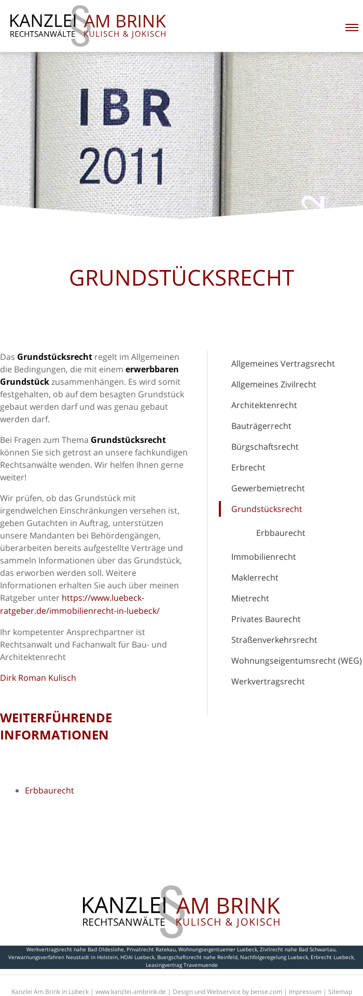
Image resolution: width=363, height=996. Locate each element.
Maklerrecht (254, 577)
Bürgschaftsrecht (265, 446)
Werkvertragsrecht (268, 681)
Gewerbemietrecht (268, 488)
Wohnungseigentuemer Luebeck (217, 949)
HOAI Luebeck (137, 957)
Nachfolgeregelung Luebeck (274, 957)
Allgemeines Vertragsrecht (283, 363)
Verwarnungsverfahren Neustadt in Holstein (63, 957)
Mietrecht (250, 598)
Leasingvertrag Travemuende (182, 964)
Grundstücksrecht (266, 509)
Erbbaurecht (280, 533)
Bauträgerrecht (261, 426)
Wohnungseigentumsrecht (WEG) (296, 660)
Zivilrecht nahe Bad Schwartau (298, 949)
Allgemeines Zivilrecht (273, 384)
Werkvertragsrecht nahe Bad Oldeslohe (75, 949)
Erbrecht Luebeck (332, 957)
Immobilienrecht (263, 556)
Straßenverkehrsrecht (274, 639)
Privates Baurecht (266, 619)
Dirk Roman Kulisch (38, 677)
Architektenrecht (264, 405)
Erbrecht (248, 467)
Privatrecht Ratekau (151, 949)
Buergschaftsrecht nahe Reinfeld (197, 957)
